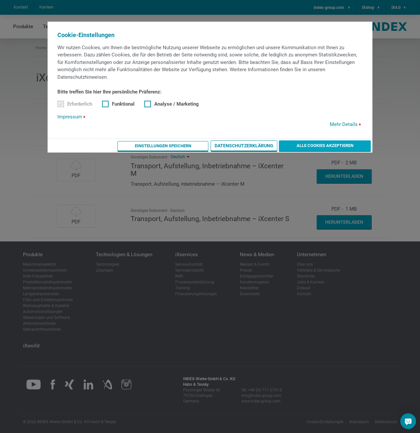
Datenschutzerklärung (265, 145)
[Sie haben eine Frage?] (408, 421)
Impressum (69, 117)
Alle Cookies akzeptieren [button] (335, 145)
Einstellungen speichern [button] (194, 145)
